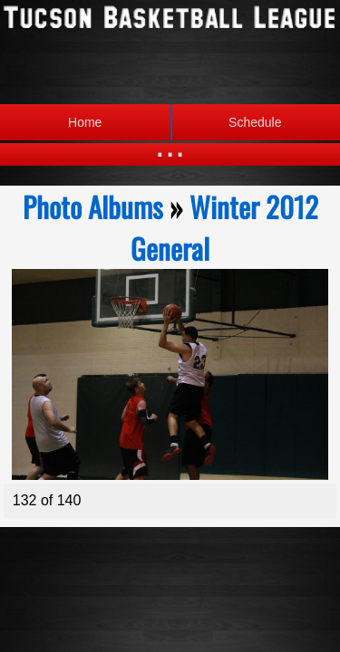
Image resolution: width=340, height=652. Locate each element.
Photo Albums (93, 206)
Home (85, 122)
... (170, 144)
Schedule (226, 122)
